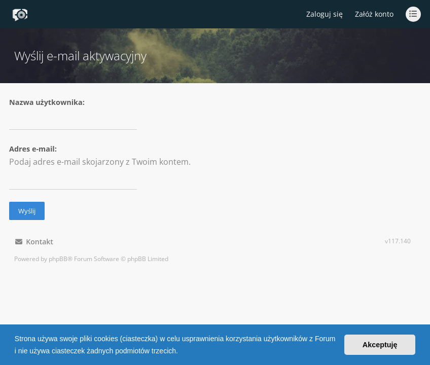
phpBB (58, 258)
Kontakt (34, 241)
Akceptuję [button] (380, 345)
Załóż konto (374, 14)
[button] (181, 351)
